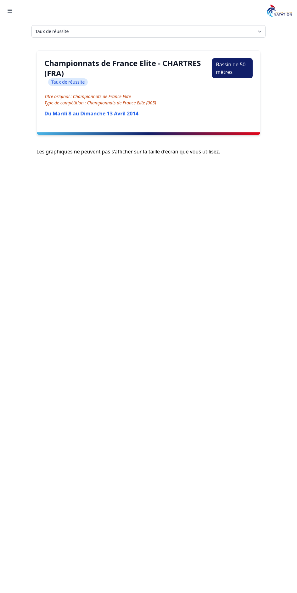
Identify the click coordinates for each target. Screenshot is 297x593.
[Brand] (279, 11)
